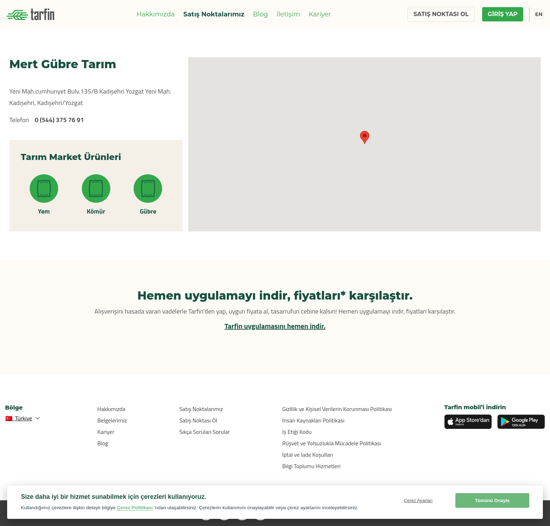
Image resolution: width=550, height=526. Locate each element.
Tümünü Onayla (492, 500)
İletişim (288, 14)
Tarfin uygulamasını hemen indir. (275, 325)
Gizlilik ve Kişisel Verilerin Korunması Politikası (337, 409)
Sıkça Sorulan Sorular (204, 431)
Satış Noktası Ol (198, 420)
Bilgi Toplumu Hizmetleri (311, 466)
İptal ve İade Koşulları (307, 454)
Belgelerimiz (112, 420)
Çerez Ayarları (418, 500)
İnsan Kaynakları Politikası (313, 420)
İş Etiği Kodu (296, 431)
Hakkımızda (155, 14)
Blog (260, 14)
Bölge (14, 407)
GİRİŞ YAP (503, 14)
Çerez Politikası (135, 507)
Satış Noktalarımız (213, 14)
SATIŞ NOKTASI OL (441, 14)
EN (538, 14)
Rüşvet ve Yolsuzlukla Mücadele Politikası (331, 443)
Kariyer (320, 14)
